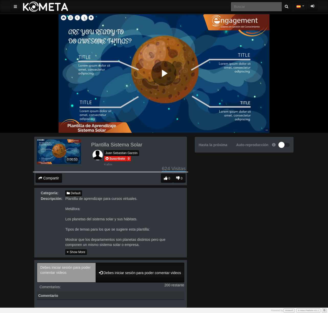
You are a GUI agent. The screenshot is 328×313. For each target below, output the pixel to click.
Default (73, 193)
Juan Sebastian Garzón (122, 153)
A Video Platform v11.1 (308, 310)
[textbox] (300, 7)
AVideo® (289, 310)
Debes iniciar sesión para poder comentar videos (66, 273)
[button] (115, 158)
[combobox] (300, 6)
